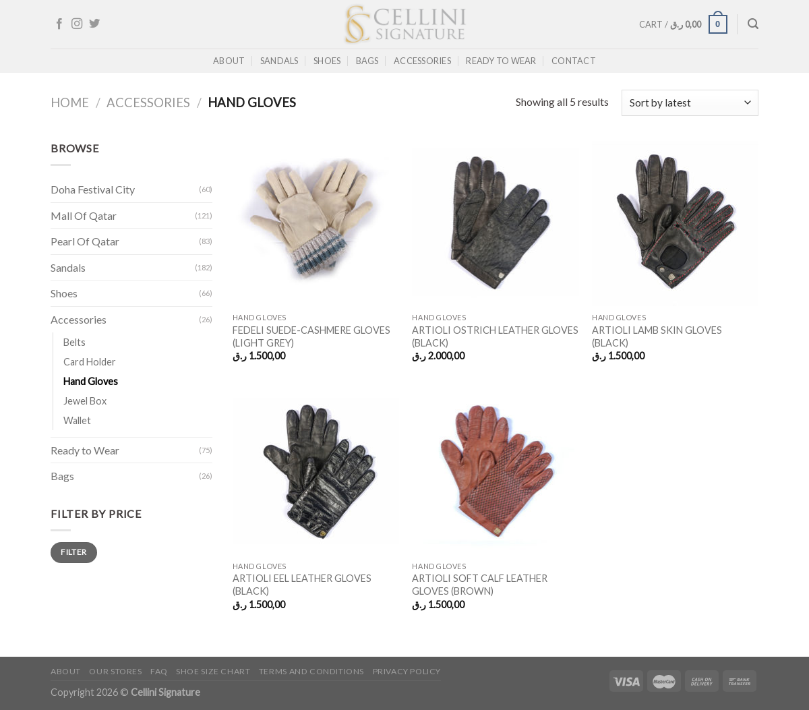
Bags (367, 60)
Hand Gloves (90, 381)
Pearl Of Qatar (85, 241)
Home (70, 102)
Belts (74, 342)
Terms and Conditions (311, 671)
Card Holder (89, 361)
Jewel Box (85, 401)
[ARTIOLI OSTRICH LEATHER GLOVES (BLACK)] (495, 223)
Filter (73, 552)
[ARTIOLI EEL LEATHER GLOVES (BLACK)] (316, 471)
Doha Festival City (93, 189)
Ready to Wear (501, 60)
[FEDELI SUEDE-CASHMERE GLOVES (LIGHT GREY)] (316, 223)
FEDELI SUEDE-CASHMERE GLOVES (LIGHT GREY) (311, 336)
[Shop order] (690, 103)
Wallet (77, 420)
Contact (573, 60)
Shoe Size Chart (213, 671)
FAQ (159, 671)
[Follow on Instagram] (76, 24)
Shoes (326, 60)
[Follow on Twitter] (94, 24)
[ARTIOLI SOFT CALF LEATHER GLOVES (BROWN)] (495, 471)
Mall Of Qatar (84, 215)
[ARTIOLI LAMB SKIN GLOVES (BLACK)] (675, 223)
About (229, 60)
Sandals (279, 60)
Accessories (422, 60)
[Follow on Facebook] (59, 24)
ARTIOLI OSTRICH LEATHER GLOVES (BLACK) (495, 336)
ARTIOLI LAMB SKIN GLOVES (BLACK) (657, 336)
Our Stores (115, 671)
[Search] (753, 24)
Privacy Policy (407, 671)
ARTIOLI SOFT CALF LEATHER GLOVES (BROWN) (479, 584)
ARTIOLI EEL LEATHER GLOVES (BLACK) (302, 584)
